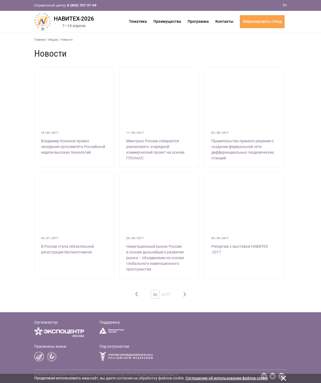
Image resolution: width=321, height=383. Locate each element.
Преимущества (167, 21)
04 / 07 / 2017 (49, 238)
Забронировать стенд (262, 21)
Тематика (138, 21)
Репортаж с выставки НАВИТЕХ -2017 (239, 249)
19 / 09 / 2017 (49, 132)
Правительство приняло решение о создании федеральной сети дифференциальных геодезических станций (242, 149)
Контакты (224, 21)
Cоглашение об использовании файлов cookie (226, 378)
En (285, 5)
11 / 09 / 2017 (135, 132)
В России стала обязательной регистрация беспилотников (67, 249)
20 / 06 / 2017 (220, 238)
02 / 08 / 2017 (220, 132)
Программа (198, 21)
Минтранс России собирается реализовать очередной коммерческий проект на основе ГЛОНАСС (155, 149)
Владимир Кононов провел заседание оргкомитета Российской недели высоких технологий (73, 147)
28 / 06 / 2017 (135, 238)
